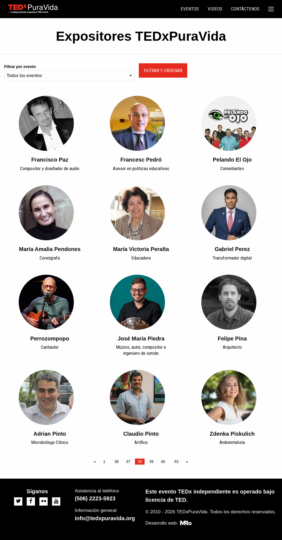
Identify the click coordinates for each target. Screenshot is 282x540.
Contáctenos (245, 9)
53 (176, 461)
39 (151, 461)
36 (117, 461)
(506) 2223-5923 (95, 498)
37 (128, 461)
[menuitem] (189, 9)
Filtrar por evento (20, 66)
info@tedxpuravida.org (105, 518)
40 (163, 461)
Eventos (190, 9)
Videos (215, 9)
